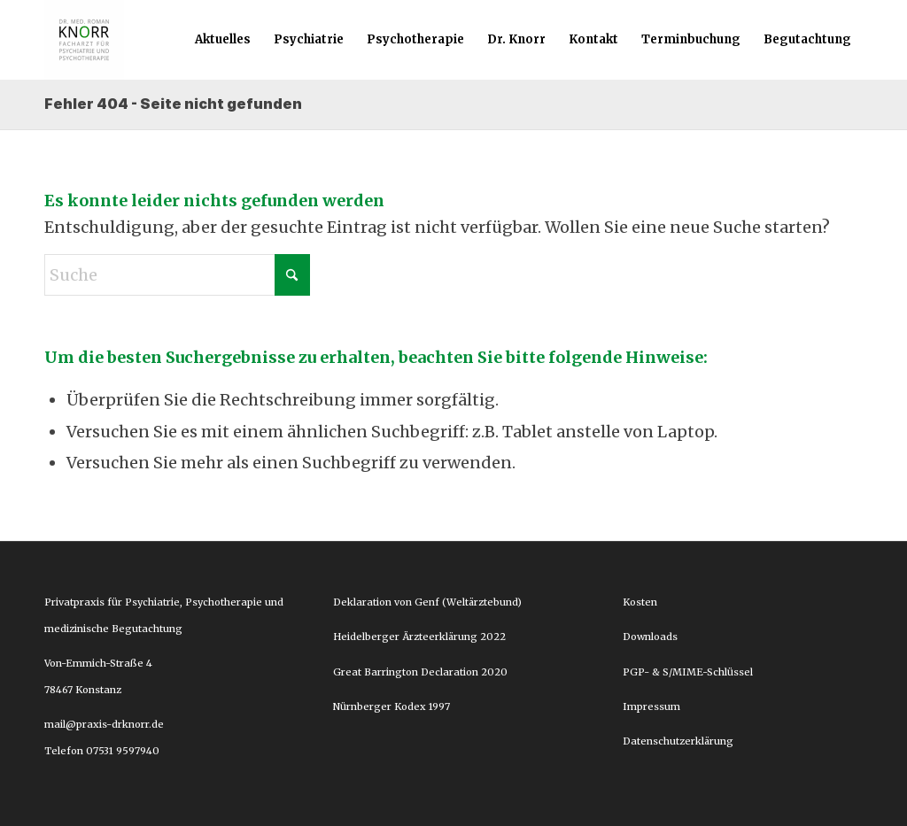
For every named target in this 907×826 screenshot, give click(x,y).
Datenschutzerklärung (678, 741)
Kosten (640, 602)
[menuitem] (222, 40)
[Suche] (177, 275)
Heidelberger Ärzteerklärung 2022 (419, 636)
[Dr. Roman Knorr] (84, 40)
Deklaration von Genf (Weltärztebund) (427, 602)
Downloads (650, 636)
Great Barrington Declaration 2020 (420, 672)
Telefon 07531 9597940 (101, 751)
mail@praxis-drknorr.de (105, 724)
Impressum (651, 706)
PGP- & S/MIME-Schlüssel (688, 672)
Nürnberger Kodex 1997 (391, 706)
